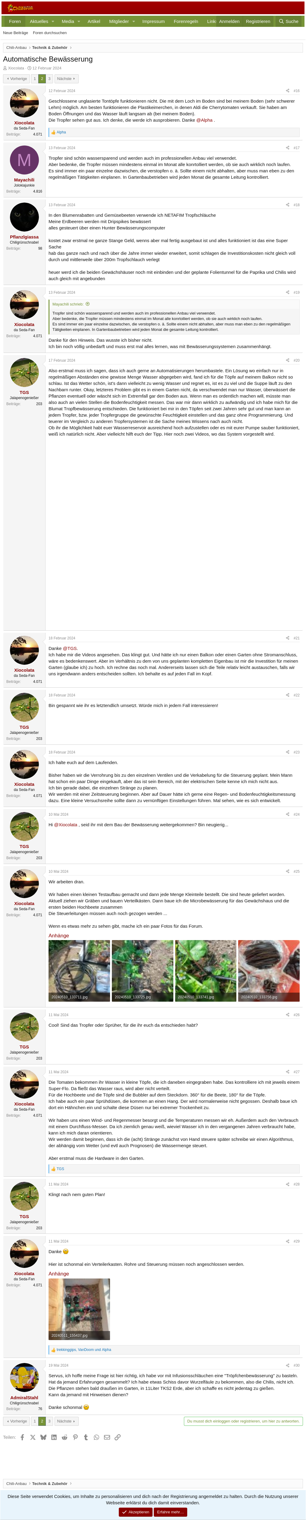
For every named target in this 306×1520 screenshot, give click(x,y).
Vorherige (18, 78)
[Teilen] (288, 91)
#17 (297, 148)
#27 (297, 1072)
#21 (297, 638)
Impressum (153, 21)
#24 (297, 814)
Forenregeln (186, 21)
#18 (297, 205)
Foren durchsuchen (50, 32)
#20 (297, 360)
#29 (297, 1241)
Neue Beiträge (15, 32)
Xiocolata (16, 68)
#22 (297, 695)
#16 (297, 91)
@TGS (70, 648)
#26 (297, 1015)
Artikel (94, 21)
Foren (15, 21)
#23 (297, 752)
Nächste (64, 78)
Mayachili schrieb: (68, 304)
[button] (53, 21)
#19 (297, 292)
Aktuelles (39, 21)
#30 (297, 1365)
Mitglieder (119, 21)
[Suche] (288, 21)
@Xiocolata (65, 824)
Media (68, 21)
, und (84, 1350)
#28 (297, 1184)
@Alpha (204, 120)
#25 (297, 871)
